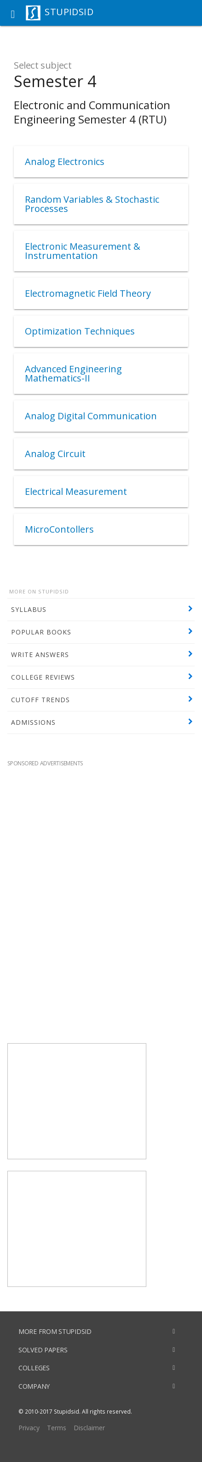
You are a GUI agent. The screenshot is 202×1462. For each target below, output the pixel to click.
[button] (13, 13)
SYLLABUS (28, 609)
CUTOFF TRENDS (40, 699)
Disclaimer (89, 1427)
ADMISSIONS (33, 722)
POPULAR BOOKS (41, 632)
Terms (56, 1427)
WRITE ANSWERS (40, 654)
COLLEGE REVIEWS (43, 677)
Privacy (29, 1427)
